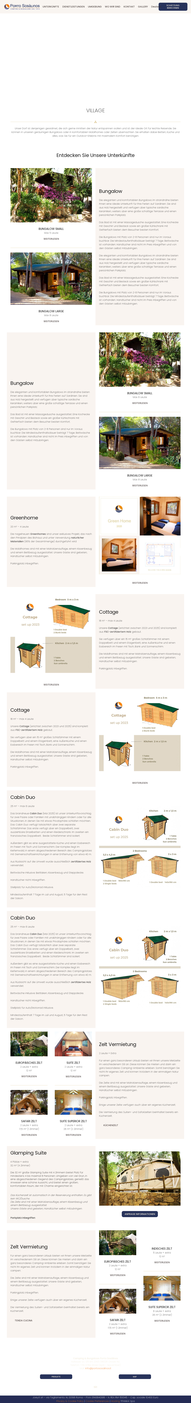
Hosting (115, 1401)
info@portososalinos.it (98, 1368)
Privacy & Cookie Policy (70, 1401)
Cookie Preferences (97, 1401)
